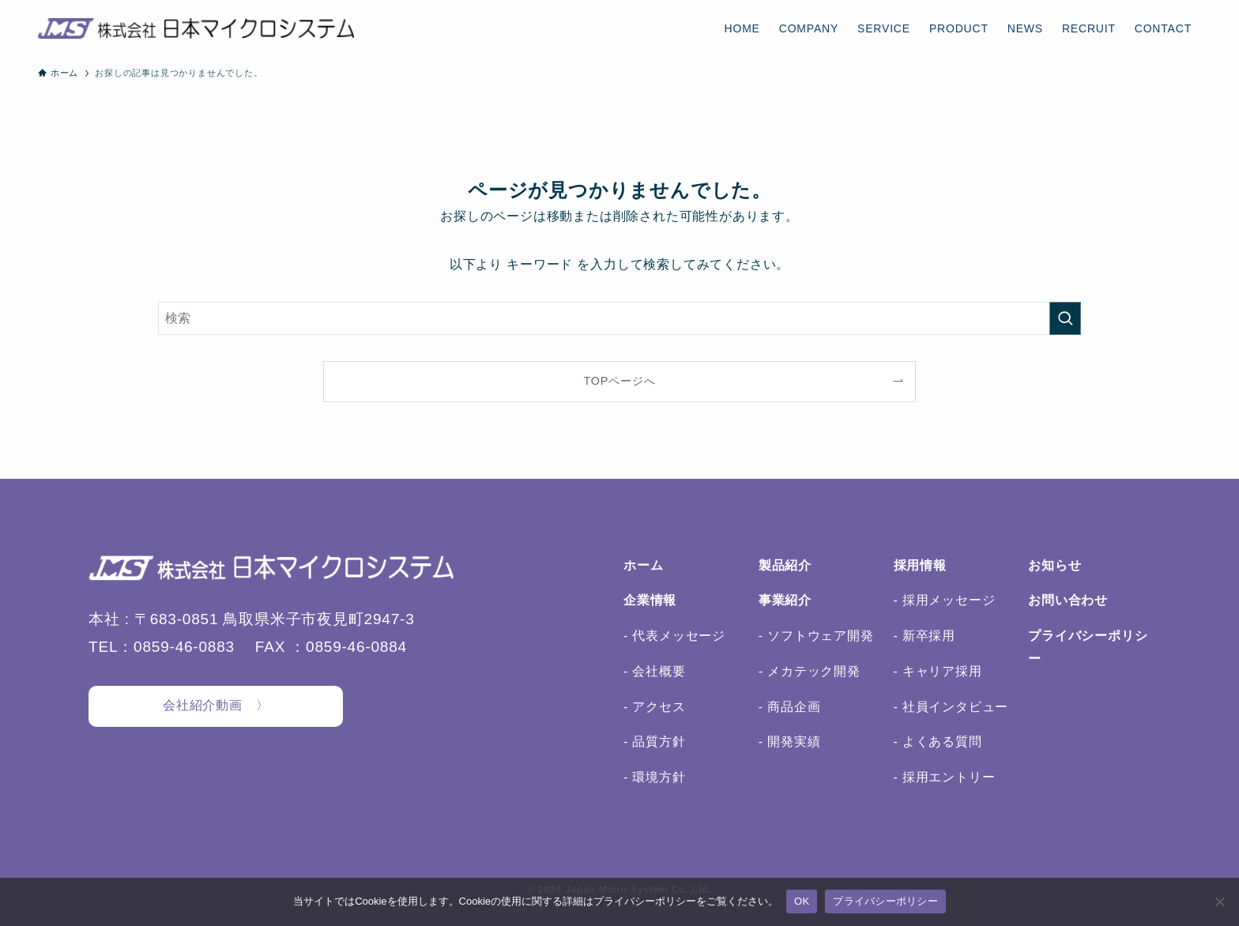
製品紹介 (785, 565)
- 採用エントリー (945, 777)
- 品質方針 (654, 741)
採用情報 (920, 565)
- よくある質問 (938, 741)
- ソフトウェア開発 (816, 635)
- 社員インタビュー (951, 706)
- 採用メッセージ (945, 600)
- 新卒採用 (925, 635)
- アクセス (654, 706)
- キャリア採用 (938, 671)
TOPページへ (620, 381)
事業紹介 (785, 600)
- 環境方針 (654, 777)
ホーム (643, 565)
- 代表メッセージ (674, 635)
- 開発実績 (790, 741)
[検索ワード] (619, 318)
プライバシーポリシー (885, 901)
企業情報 (649, 600)
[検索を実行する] (1065, 318)
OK (801, 901)
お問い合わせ (1068, 600)
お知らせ (1054, 565)
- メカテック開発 (810, 671)
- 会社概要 (654, 671)
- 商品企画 (790, 706)
